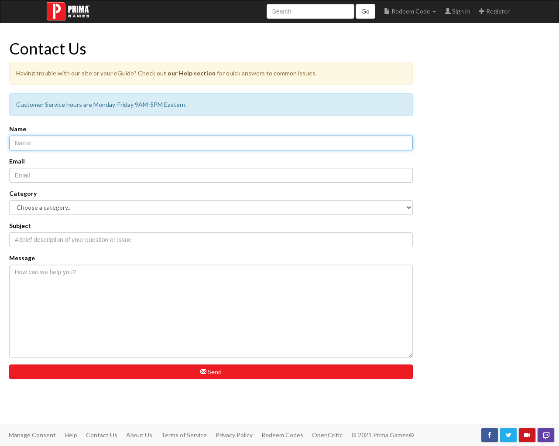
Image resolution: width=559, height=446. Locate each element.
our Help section (192, 73)
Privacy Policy (234, 435)
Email (17, 161)
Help (71, 435)
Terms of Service (184, 435)
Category (23, 193)
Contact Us (101, 435)
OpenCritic (327, 435)
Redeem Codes (282, 435)
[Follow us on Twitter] (508, 435)
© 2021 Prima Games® (382, 435)
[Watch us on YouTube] (527, 435)
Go (365, 11)
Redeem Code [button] (410, 11)
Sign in (457, 11)
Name (17, 129)
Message (22, 258)
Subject (20, 225)
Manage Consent (32, 435)
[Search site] (310, 11)
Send (211, 371)
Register (494, 11)
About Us (139, 435)
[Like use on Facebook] (489, 435)
